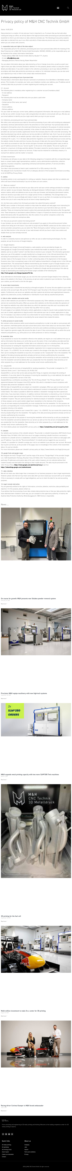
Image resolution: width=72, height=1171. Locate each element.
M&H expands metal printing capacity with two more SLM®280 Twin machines (30, 774)
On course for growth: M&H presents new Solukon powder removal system (28, 598)
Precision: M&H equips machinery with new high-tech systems (24, 693)
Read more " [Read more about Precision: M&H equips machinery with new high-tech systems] (4, 698)
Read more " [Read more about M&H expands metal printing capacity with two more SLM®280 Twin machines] (4, 779)
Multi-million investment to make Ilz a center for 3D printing (23, 1011)
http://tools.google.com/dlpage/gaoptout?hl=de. (17, 273)
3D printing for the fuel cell (11, 916)
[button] (58, 8)
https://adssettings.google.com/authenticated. (16, 467)
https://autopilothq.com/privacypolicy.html (54, 427)
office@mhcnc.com (13, 58)
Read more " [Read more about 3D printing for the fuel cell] (4, 921)
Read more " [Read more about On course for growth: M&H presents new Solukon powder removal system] (4, 604)
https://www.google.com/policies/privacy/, (28, 465)
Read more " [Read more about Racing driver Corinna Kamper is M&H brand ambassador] (4, 1111)
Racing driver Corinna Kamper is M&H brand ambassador (22, 1105)
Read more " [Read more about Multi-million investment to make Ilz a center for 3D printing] (4, 1016)
